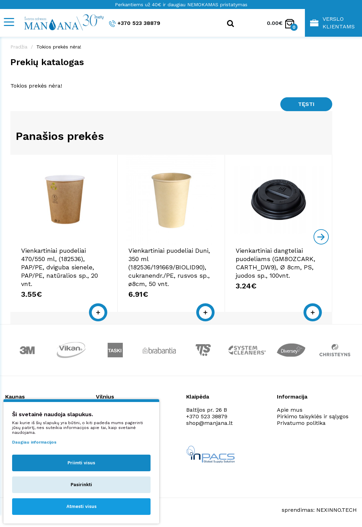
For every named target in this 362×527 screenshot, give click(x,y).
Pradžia (18, 47)
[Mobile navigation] (8, 22)
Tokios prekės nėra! (58, 47)
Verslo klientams (332, 23)
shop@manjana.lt (209, 423)
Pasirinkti (81, 484)
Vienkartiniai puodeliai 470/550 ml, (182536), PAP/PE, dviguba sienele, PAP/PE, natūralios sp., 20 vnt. (59, 267)
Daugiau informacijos (34, 442)
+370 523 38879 (134, 23)
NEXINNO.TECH (336, 510)
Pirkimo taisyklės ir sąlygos (313, 416)
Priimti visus (81, 462)
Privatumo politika (301, 423)
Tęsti (306, 104)
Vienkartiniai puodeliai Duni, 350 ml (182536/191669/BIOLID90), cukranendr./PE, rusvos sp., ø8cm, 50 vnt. (169, 267)
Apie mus (289, 410)
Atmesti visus (81, 506)
